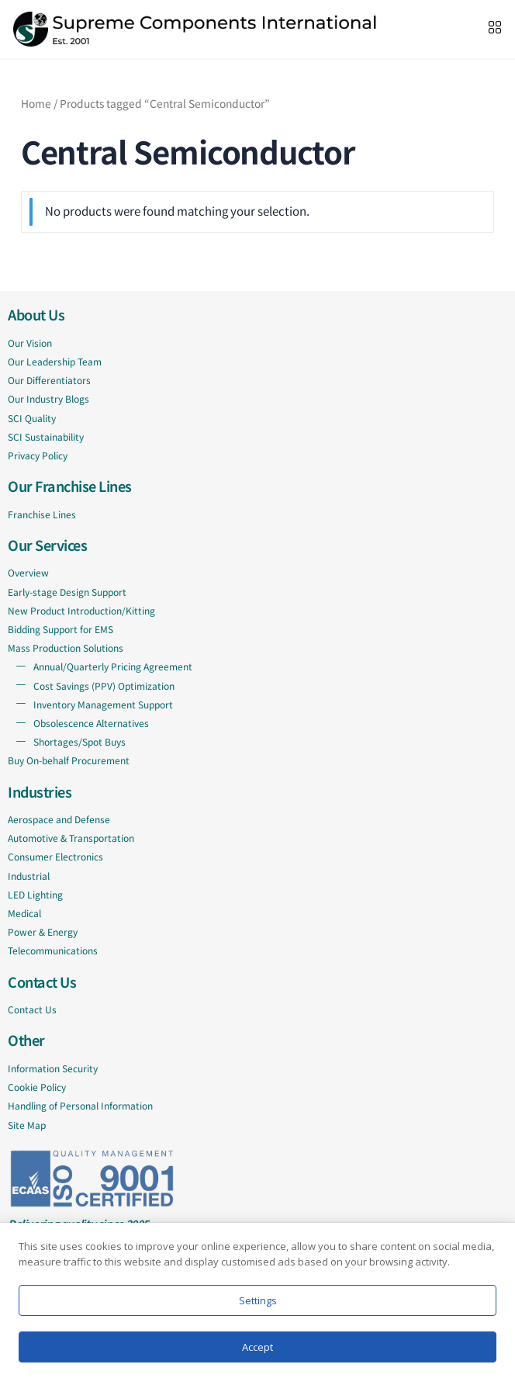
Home (36, 103)
